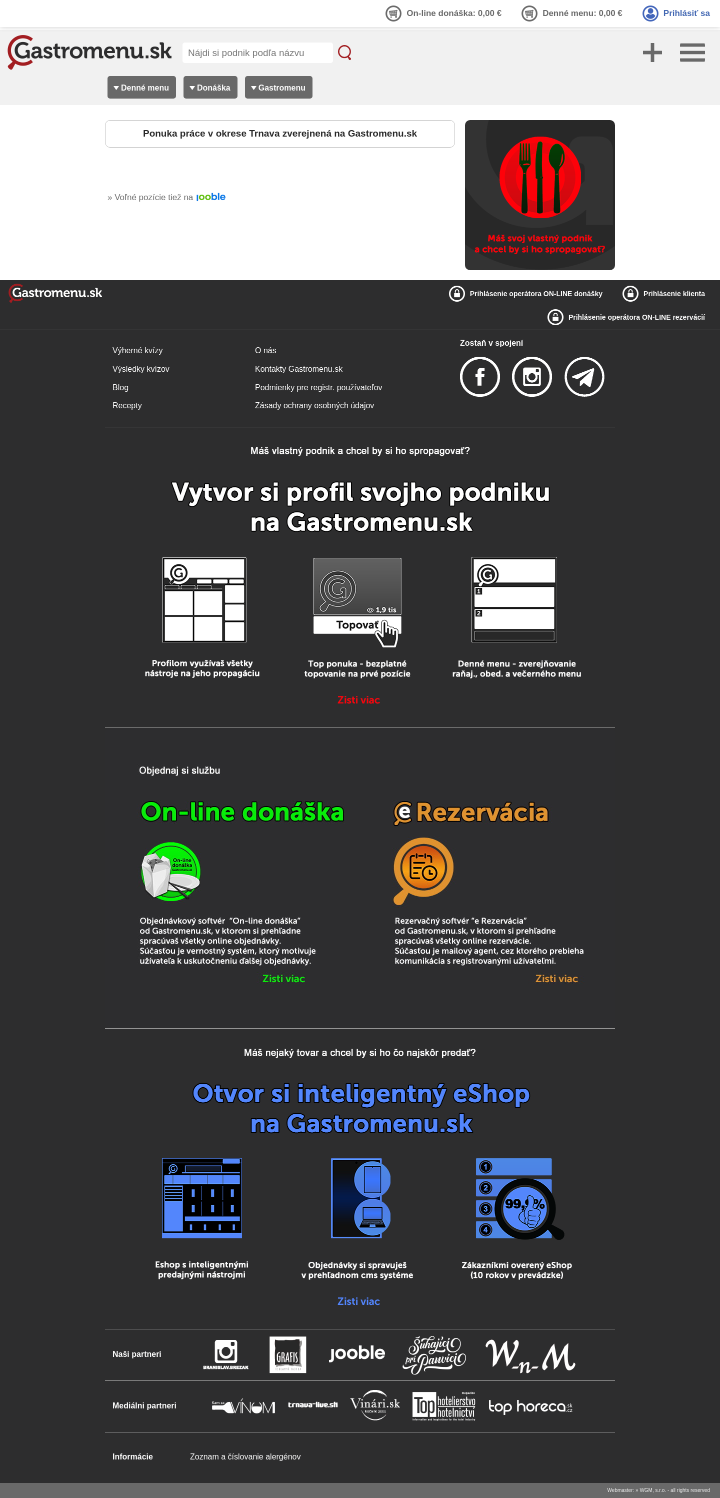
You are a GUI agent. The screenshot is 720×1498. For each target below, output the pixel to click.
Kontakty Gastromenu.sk (298, 369)
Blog (120, 387)
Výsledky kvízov (141, 369)
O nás (265, 350)
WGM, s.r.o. (653, 1490)
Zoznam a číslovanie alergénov (245, 1456)
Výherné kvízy (137, 350)
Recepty (127, 405)
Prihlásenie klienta (674, 294)
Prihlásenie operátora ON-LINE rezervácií (636, 317)
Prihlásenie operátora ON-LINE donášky (536, 294)
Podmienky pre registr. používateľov (318, 387)
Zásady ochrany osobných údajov (314, 405)
